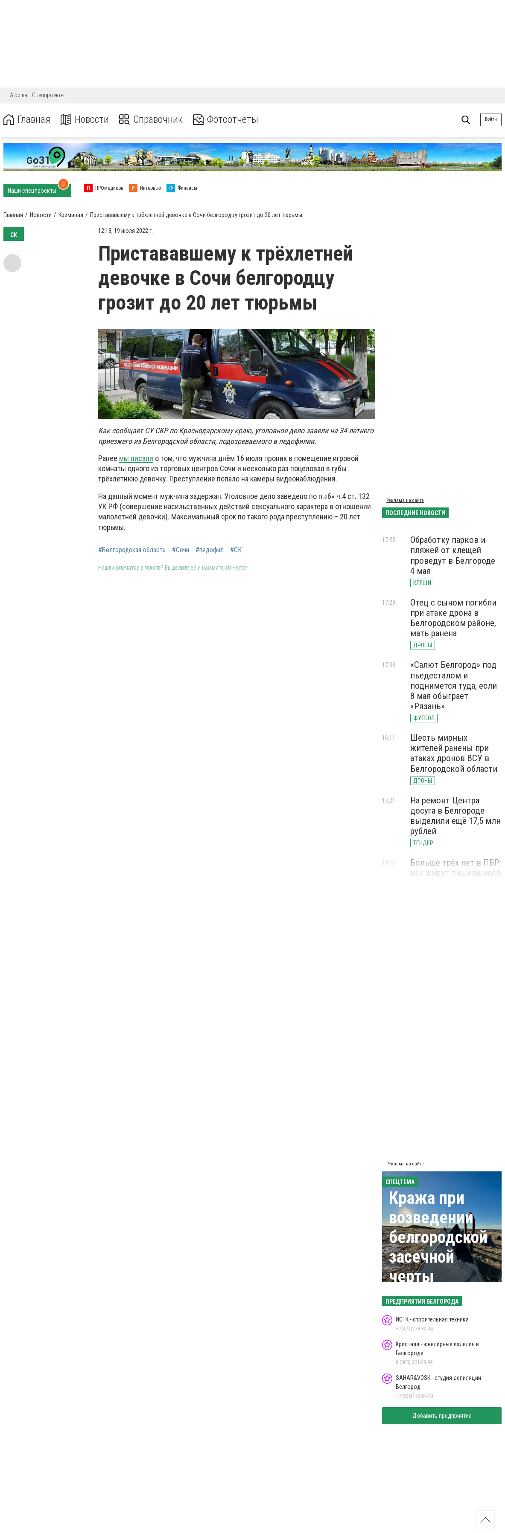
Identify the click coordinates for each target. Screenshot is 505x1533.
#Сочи (180, 550)
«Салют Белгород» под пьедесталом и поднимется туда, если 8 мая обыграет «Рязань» (453, 685)
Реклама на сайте (405, 500)
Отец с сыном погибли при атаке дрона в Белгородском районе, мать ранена (453, 617)
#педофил (210, 550)
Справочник (151, 119)
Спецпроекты (48, 95)
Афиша (18, 95)
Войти (491, 119)
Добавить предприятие (442, 1415)
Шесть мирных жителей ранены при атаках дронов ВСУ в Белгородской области (453, 753)
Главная (26, 119)
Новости (85, 119)
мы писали (136, 458)
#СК (236, 550)
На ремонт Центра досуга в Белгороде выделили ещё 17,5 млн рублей (455, 815)
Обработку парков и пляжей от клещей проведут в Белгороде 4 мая (452, 555)
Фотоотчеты (225, 119)
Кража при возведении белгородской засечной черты (438, 1237)
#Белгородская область (132, 550)
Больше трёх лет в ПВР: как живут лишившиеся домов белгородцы (455, 873)
